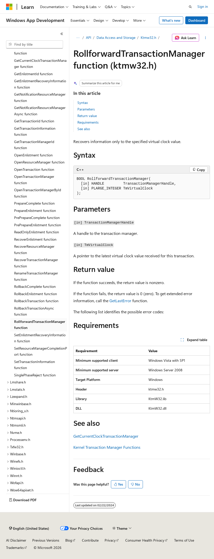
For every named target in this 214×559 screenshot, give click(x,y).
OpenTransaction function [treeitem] (34, 169)
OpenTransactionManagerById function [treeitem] (37, 193)
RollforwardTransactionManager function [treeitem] (39, 324)
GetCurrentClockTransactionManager (105, 436)
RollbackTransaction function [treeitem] (36, 300)
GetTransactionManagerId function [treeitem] (34, 144)
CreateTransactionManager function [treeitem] (35, 50)
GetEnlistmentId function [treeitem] (33, 73)
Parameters (86, 109)
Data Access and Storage (116, 37)
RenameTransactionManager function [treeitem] (36, 276)
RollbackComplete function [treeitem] (35, 286)
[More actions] (205, 38)
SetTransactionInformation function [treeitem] (34, 364)
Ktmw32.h (148, 37)
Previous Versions (45, 540)
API (88, 37)
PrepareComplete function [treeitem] (34, 203)
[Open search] (190, 6)
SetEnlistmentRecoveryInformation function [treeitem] (40, 338)
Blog (68, 540)
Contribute (90, 540)
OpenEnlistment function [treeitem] (33, 155)
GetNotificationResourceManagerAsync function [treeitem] (40, 110)
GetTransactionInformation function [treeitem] (34, 131)
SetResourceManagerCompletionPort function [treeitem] (40, 351)
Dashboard (196, 20)
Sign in (202, 6)
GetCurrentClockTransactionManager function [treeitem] (40, 63)
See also (83, 128)
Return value (87, 115)
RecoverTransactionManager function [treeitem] (36, 262)
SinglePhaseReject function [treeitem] (35, 375)
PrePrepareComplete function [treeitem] (37, 217)
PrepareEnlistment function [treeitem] (35, 210)
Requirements (88, 122)
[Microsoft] (9, 7)
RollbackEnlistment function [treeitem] (35, 293)
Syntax (82, 102)
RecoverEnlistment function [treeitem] (35, 239)
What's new (171, 20)
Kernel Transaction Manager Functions (106, 447)
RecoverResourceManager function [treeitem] (34, 249)
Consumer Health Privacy (144, 540)
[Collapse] (61, 33)
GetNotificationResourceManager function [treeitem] (40, 97)
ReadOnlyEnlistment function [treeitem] (36, 232)
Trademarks (15, 547)
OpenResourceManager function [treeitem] (39, 162)
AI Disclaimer (16, 540)
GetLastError (120, 300)
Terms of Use (184, 540)
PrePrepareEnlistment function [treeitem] (37, 224)
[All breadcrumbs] (77, 38)
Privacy (110, 540)
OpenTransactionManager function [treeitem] (34, 179)
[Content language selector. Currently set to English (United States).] (29, 528)
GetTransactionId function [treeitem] (34, 121)
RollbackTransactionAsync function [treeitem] (34, 311)
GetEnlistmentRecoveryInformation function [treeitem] (40, 84)
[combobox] (34, 44)
